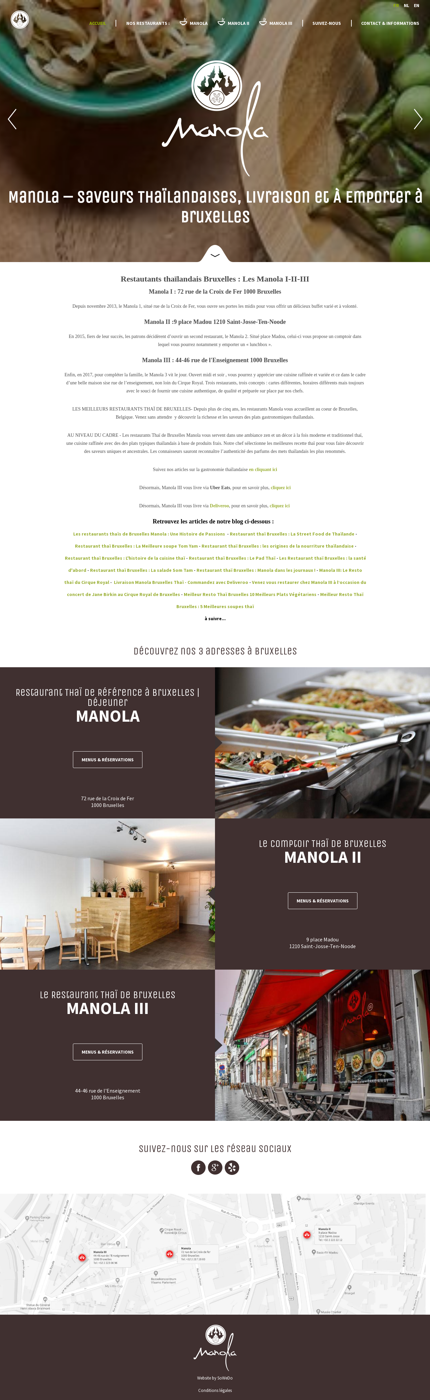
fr (396, 5)
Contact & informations (390, 23)
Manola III (280, 23)
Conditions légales (215, 1390)
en (416, 5)
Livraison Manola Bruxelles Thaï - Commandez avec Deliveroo (180, 582)
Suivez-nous (326, 23)
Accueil (97, 23)
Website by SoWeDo (215, 1378)
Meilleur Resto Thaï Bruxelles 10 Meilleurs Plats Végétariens (250, 594)
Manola (39, 20)
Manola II (238, 23)
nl (406, 5)
